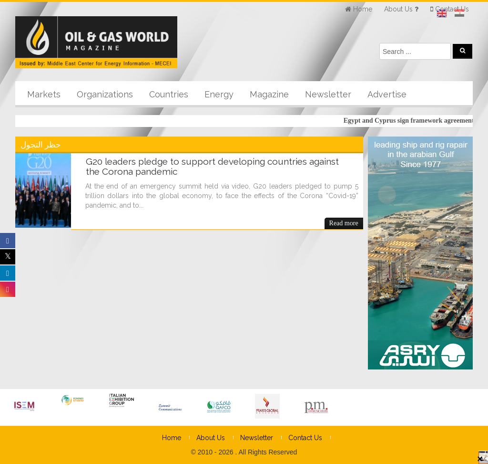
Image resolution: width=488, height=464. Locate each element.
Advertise (387, 94)
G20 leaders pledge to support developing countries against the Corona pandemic (212, 166)
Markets (44, 94)
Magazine (269, 94)
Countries (168, 94)
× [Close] (480, 458)
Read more (343, 223)
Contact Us (305, 438)
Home (171, 438)
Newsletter (328, 94)
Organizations (105, 94)
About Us (210, 438)
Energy (219, 94)
